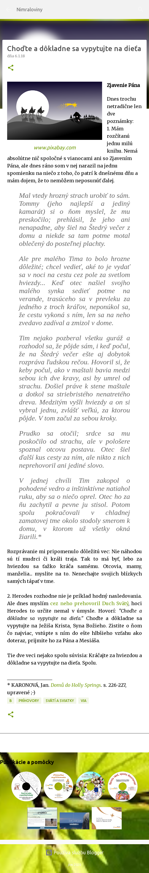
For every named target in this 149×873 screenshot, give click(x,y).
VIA (83, 701)
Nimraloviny (29, 9)
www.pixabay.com (55, 147)
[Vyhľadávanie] (140, 9)
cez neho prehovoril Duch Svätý (89, 603)
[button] (10, 68)
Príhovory (29, 701)
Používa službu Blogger (74, 852)
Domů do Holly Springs (76, 685)
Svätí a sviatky (60, 701)
